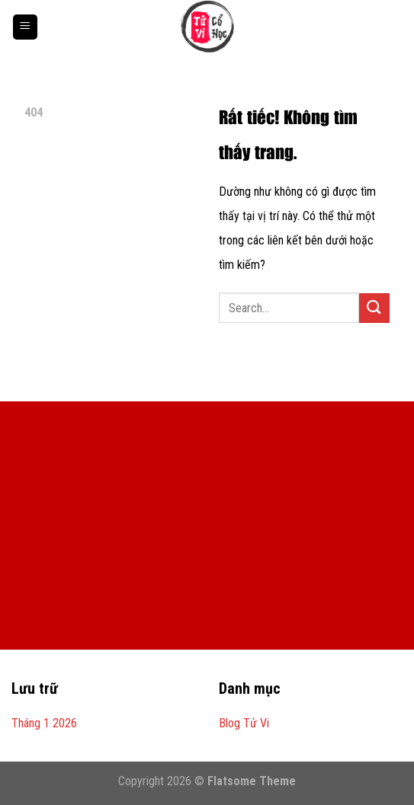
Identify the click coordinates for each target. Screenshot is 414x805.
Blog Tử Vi (244, 723)
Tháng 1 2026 (44, 723)
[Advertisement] (207, 535)
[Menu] (25, 27)
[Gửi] (374, 308)
